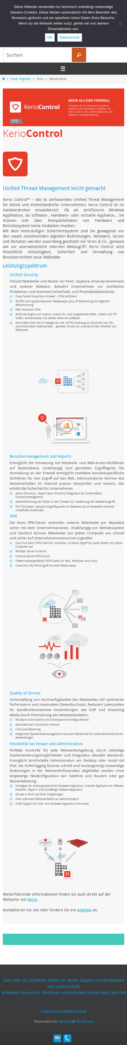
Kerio (40, 79)
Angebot (84, 909)
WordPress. (84, 1021)
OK (49, 37)
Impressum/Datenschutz (64, 1011)
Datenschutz (70, 37)
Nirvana (65, 1021)
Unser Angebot (20, 79)
